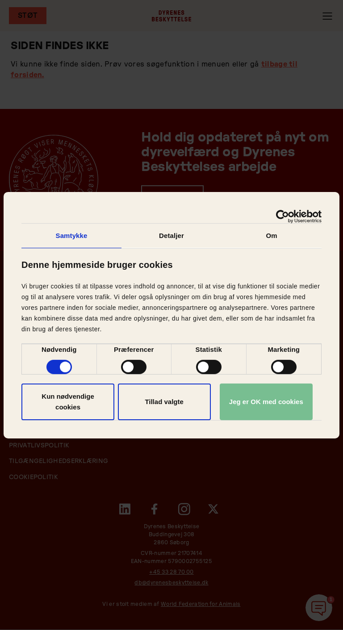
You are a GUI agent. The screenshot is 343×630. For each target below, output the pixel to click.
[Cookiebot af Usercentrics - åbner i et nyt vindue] (282, 216)
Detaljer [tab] (171, 235)
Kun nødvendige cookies (68, 401)
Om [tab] (271, 235)
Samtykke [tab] (72, 235)
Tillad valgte (164, 401)
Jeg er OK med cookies (266, 401)
